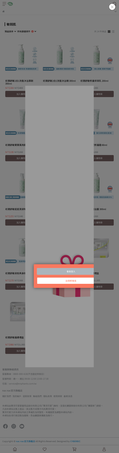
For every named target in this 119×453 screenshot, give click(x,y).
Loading (59, 226)
